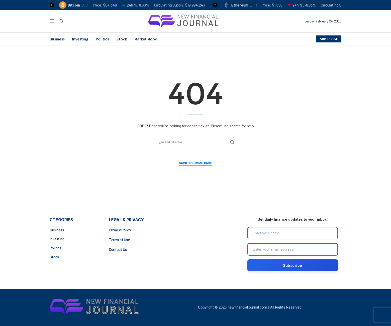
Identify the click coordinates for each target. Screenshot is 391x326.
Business (57, 38)
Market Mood (145, 38)
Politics (102, 38)
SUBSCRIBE (329, 39)
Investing (80, 38)
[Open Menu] (52, 21)
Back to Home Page (195, 163)
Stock (121, 38)
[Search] (61, 21)
